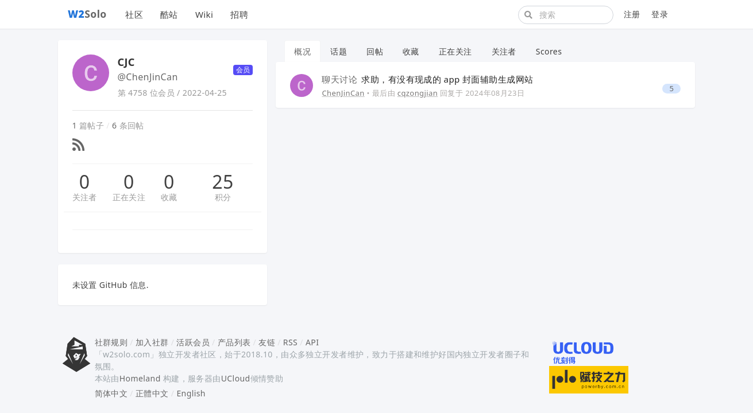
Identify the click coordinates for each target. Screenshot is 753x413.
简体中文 (111, 393)
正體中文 (152, 393)
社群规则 (111, 342)
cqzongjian (417, 93)
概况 (302, 51)
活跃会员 (193, 342)
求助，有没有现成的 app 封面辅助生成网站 (427, 79)
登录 (659, 14)
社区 (134, 14)
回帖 (374, 51)
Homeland (140, 378)
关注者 (84, 197)
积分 (223, 197)
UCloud (235, 378)
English (191, 393)
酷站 (169, 14)
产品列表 (234, 342)
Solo (87, 14)
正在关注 (129, 197)
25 (222, 182)
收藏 (169, 197)
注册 (632, 14)
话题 (338, 51)
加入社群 (152, 342)
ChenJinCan (343, 93)
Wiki (204, 14)
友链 (266, 342)
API (312, 342)
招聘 (239, 14)
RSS (290, 342)
